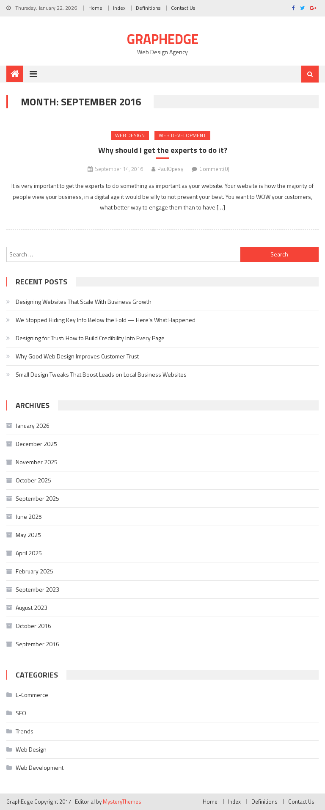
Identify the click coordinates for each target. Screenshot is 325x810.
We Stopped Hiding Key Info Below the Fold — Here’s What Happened (106, 319)
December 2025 (36, 443)
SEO (21, 712)
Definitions (148, 8)
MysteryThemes (122, 801)
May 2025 (28, 534)
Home (95, 8)
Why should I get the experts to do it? (162, 150)
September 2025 (37, 498)
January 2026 (33, 425)
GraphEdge (162, 39)
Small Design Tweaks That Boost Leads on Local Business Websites (101, 374)
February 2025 (34, 571)
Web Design (130, 135)
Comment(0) (214, 169)
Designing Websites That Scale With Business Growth (83, 301)
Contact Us (183, 8)
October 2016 (33, 625)
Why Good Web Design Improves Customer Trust (77, 356)
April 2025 (29, 552)
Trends (24, 731)
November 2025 (37, 461)
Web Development (182, 135)
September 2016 (37, 643)
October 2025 (33, 480)
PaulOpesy (170, 169)
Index (119, 8)
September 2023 (37, 589)
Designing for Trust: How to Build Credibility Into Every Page (90, 337)
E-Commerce (32, 694)
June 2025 (29, 516)
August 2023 (31, 607)
